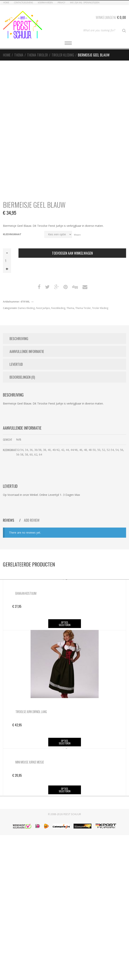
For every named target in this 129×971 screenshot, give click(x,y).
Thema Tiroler (37, 54)
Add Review (31, 520)
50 (98, 450)
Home (6, 2)
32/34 (19, 450)
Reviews (9, 520)
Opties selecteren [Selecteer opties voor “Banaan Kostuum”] (64, 623)
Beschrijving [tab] (19, 338)
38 (44, 450)
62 (35, 454)
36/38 (37, 450)
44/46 (74, 450)
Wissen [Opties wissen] (77, 234)
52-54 (110, 450)
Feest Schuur (72, 814)
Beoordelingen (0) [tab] (22, 377)
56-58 (19, 454)
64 (40, 454)
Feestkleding (58, 308)
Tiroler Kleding (63, 54)
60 (31, 454)
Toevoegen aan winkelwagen (72, 253)
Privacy (61, 2)
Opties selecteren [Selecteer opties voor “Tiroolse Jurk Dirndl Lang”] (64, 742)
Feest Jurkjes (43, 308)
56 (121, 450)
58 (26, 454)
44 (67, 450)
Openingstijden (91, 2)
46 (80, 450)
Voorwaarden (45, 2)
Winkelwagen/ (111, 16)
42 (62, 450)
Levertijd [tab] (16, 364)
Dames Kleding (26, 308)
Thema (18, 54)
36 (31, 450)
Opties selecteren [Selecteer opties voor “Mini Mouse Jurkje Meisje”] (64, 790)
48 (85, 450)
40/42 (56, 450)
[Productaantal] (7, 261)
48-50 (92, 450)
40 (49, 450)
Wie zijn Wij (76, 2)
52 (103, 450)
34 (26, 450)
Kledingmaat (12, 234)
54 (116, 450)
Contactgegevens (23, 2)
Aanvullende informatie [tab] (27, 351)
